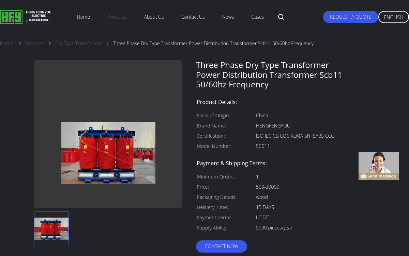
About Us (154, 17)
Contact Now (221, 246)
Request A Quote (351, 17)
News (228, 17)
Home (83, 17)
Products (116, 17)
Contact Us (193, 17)
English (393, 17)
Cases (258, 17)
